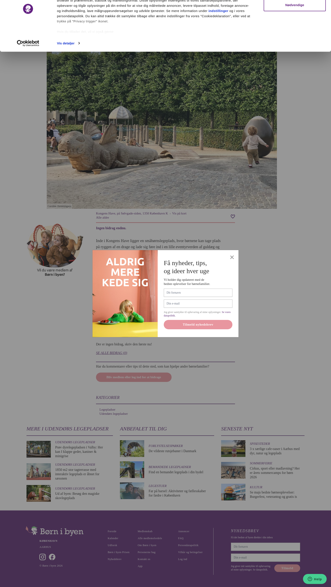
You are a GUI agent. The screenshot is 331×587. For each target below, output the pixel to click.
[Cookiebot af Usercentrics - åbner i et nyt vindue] (28, 64)
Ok (295, 11)
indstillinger (218, 31)
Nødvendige (294, 26)
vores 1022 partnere (82, 16)
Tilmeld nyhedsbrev (198, 324)
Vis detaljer (65, 64)
